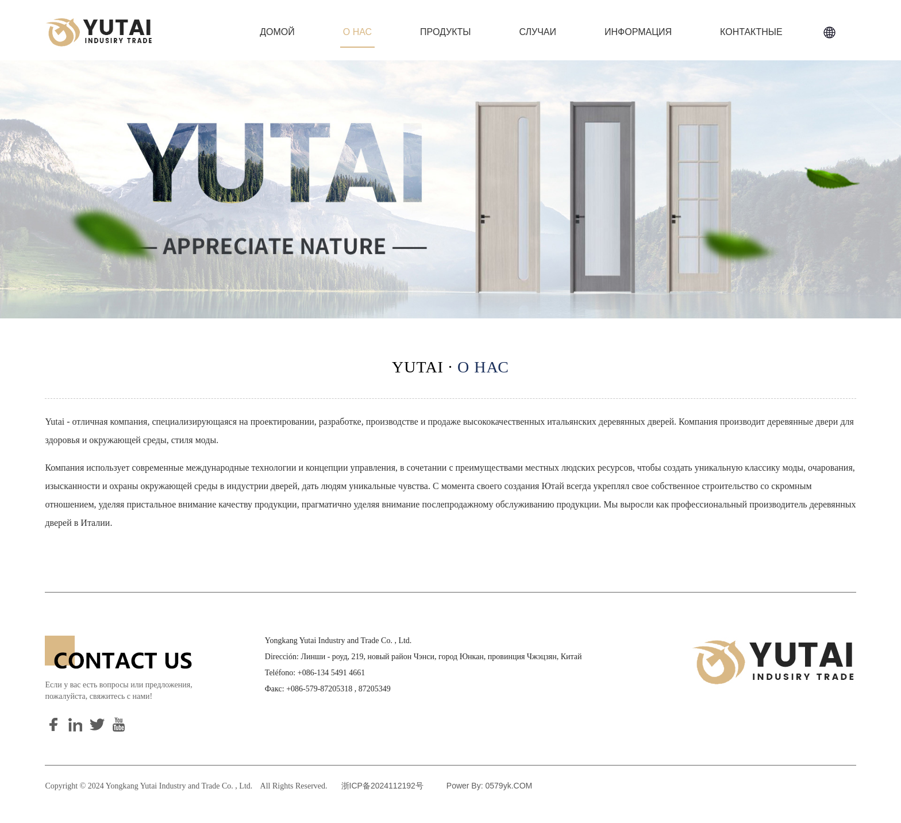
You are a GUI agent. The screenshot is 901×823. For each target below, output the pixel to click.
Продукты (445, 32)
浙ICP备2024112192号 (382, 785)
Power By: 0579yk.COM (489, 785)
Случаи (537, 32)
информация (638, 32)
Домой (277, 32)
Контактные (751, 32)
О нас (357, 32)
